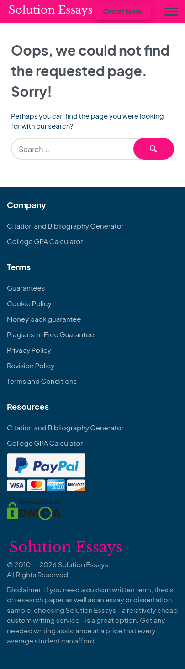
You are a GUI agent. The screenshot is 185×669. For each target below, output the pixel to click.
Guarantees (26, 287)
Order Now (122, 11)
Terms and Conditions (42, 380)
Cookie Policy (29, 303)
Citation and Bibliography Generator (65, 225)
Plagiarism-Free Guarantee (50, 334)
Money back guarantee (44, 318)
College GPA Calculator (45, 241)
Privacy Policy (29, 349)
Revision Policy (31, 365)
